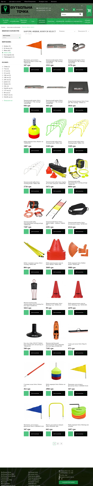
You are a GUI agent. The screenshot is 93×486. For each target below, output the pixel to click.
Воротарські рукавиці (34, 478)
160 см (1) (7, 75)
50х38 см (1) (8, 97)
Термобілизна (32, 483)
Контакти (54, 1)
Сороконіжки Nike (6, 480)
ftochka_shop (63, 475)
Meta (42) (7, 50)
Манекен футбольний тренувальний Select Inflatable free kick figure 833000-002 (55, 345)
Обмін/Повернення (30, 1)
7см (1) (6, 69)
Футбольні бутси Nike (7, 474)
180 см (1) (7, 77)
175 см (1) (7, 90)
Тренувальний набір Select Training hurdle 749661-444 (54, 142)
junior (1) (7, 82)
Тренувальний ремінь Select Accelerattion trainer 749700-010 (77, 223)
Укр (79, 5)
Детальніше (35, 69)
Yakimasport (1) (9, 57)
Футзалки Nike (5, 483)
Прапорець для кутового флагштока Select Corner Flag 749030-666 (32, 61)
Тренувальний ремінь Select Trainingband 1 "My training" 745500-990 (54, 102)
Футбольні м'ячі (33, 472)
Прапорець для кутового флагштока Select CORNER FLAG (78, 385)
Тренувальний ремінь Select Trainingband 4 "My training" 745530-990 (76, 61)
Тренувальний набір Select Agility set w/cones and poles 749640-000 (56, 182)
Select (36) (7, 52)
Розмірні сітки (43, 1)
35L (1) (6, 86)
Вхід (64, 9)
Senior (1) (7, 84)
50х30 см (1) (8, 88)
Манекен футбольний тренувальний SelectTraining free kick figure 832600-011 (33, 304)
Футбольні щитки (33, 481)
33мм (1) (7, 66)
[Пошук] (72, 14)
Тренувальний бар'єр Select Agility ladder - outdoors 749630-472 (55, 223)
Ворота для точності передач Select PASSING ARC (54, 425)
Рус (82, 5)
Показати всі (8, 100)
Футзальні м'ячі (33, 474)
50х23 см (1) (8, 95)
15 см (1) (7, 71)
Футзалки (4, 481)
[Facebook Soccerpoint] (59, 479)
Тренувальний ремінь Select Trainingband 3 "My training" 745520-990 (32, 102)
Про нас (3, 1)
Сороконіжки (5, 478)
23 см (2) (7, 73)
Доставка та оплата (15, 1)
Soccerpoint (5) (9, 55)
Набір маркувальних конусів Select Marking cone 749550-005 (77, 304)
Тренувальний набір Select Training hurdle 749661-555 (76, 142)
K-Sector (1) (8, 48)
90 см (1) (7, 92)
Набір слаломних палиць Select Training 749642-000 (33, 263)
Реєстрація (77, 9)
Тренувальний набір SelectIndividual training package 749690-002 (77, 183)
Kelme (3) (7, 46)
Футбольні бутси (6, 472)
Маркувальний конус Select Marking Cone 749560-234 (54, 304)
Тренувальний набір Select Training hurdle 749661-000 (32, 182)
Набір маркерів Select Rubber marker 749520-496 (77, 263)
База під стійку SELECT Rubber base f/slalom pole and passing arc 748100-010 (33, 345)
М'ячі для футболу (33, 480)
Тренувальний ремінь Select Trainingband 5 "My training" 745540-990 (54, 61)
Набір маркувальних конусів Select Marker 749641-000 (54, 263)
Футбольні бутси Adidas (8, 476)
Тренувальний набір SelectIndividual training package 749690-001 (33, 223)
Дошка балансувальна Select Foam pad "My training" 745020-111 (78, 101)
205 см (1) (7, 79)
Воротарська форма (34, 476)
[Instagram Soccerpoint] (62, 479)
